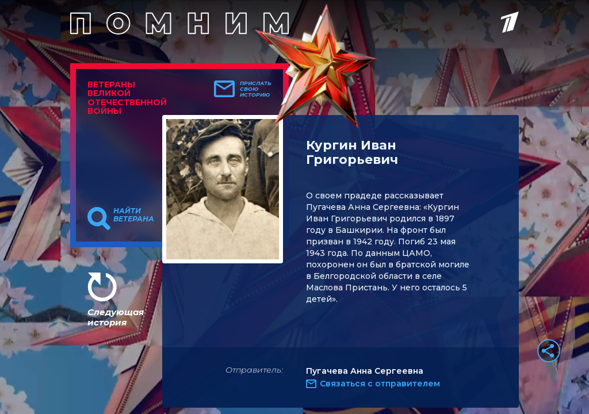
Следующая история (115, 317)
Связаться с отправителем (380, 383)
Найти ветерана (133, 215)
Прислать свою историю (255, 89)
